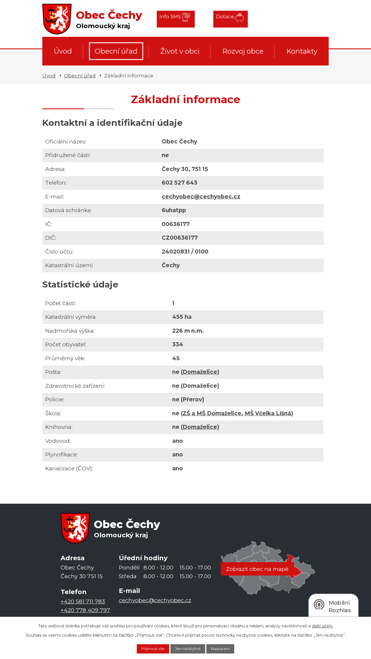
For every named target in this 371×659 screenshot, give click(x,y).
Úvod (63, 51)
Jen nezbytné (188, 648)
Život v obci (179, 51)
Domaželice (200, 372)
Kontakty (301, 51)
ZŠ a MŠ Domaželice (212, 413)
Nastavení (226, 648)
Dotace (220, 18)
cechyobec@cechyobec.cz (201, 196)
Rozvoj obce (242, 51)
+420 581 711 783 (83, 601)
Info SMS (171, 18)
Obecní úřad (116, 51)
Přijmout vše (148, 648)
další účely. (322, 624)
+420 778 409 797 (85, 610)
